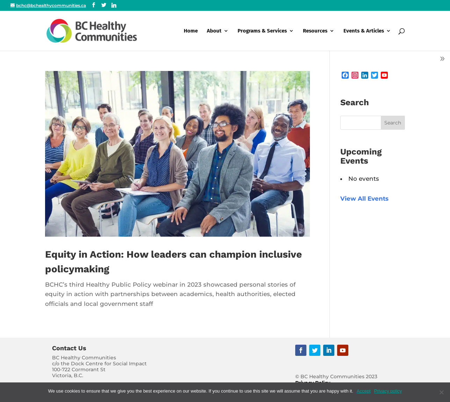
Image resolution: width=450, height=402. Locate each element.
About (214, 31)
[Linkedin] (113, 5)
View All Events (364, 198)
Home (191, 31)
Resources (315, 31)
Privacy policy (388, 391)
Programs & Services (262, 31)
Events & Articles (363, 31)
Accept (364, 391)
